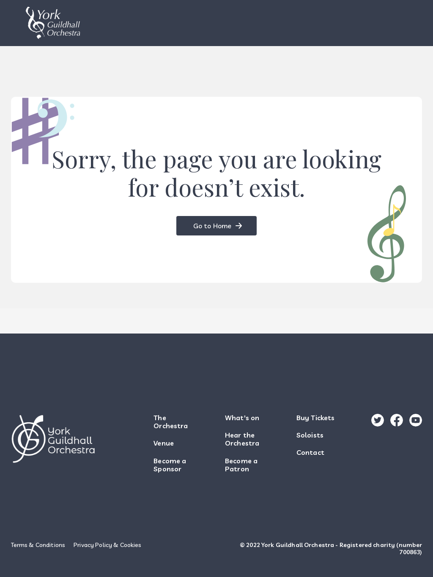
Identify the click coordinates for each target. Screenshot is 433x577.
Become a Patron (241, 465)
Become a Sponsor (169, 465)
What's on (242, 418)
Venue (163, 443)
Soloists (309, 435)
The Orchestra (170, 422)
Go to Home (212, 226)
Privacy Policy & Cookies (107, 545)
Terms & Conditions (38, 545)
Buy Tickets (315, 418)
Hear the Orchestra (242, 439)
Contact (310, 452)
